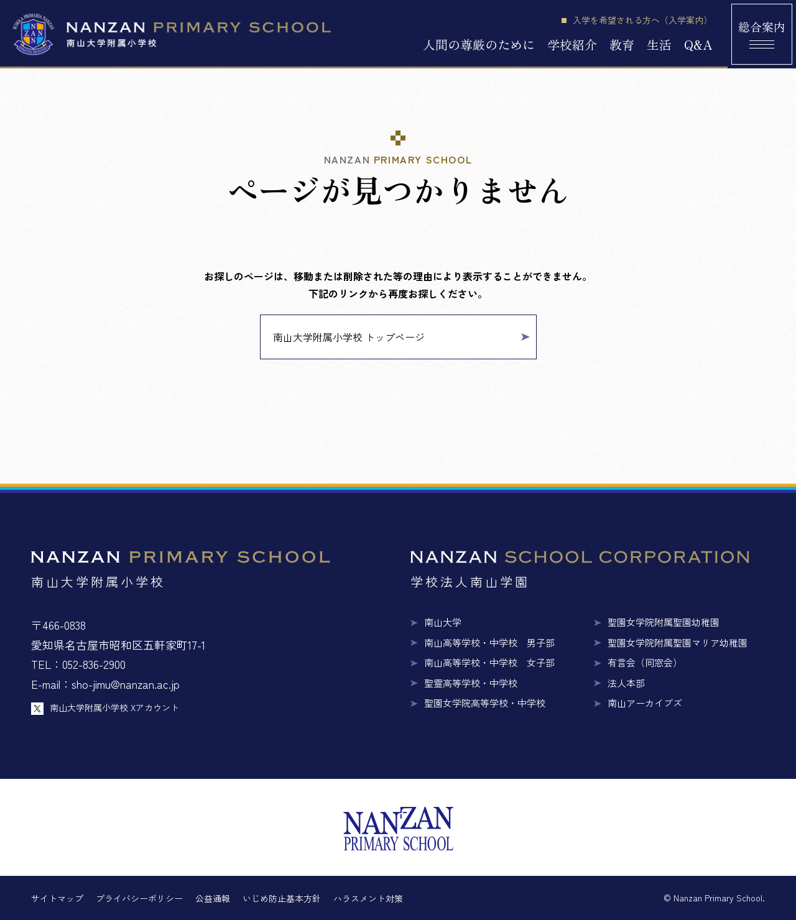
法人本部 (626, 682)
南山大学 (442, 621)
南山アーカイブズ (645, 702)
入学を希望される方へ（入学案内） (642, 20)
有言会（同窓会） (645, 662)
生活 (659, 44)
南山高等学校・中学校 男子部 (489, 642)
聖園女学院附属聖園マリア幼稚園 (677, 642)
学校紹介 (572, 44)
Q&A (698, 44)
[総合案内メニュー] (762, 34)
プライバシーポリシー (139, 898)
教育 (621, 44)
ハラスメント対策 (368, 898)
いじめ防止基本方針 (282, 898)
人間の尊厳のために (479, 44)
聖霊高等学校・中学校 (470, 682)
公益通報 (212, 898)
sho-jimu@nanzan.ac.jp (126, 684)
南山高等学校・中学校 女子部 (489, 662)
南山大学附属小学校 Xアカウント (114, 707)
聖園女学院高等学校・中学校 (484, 702)
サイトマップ (57, 898)
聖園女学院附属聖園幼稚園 (664, 621)
